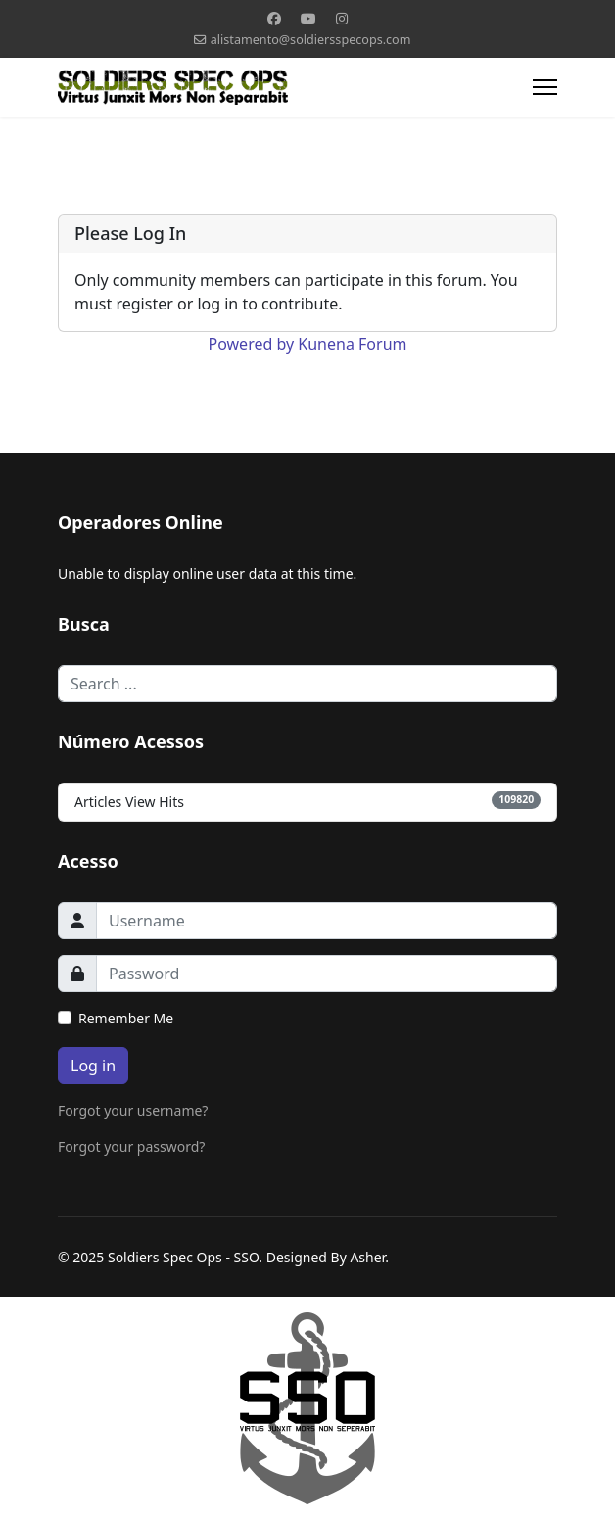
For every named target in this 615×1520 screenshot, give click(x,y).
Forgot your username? (133, 1110)
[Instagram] (342, 18)
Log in (93, 1065)
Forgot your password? (131, 1146)
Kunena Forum (352, 344)
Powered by (252, 344)
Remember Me (125, 1018)
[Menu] (545, 87)
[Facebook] (274, 18)
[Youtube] (308, 18)
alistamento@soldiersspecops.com (311, 39)
